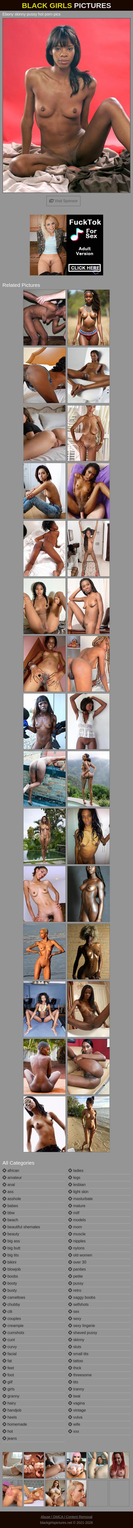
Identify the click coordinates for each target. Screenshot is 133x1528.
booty (9, 1283)
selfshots (78, 1304)
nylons (76, 1248)
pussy (75, 1283)
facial (9, 1354)
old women (80, 1255)
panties (77, 1269)
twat (74, 1396)
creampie (12, 1326)
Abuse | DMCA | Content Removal (66, 1517)
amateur (12, 1178)
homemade (14, 1424)
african (10, 1170)
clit (7, 1311)
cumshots (13, 1333)
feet (8, 1368)
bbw (8, 1213)
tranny (76, 1389)
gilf (7, 1382)
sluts (74, 1347)
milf (73, 1213)
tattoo (75, 1361)
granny (10, 1396)
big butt (11, 1248)
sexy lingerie (81, 1326)
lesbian (77, 1185)
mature (76, 1206)
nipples (77, 1241)
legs (74, 1178)
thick (74, 1368)
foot (8, 1375)
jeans (9, 1438)
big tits (10, 1255)
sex (73, 1311)
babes (10, 1206)
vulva (75, 1417)
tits (73, 1382)
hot (7, 1431)
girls (8, 1389)
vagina (76, 1403)
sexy (74, 1319)
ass (7, 1192)
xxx (73, 1431)
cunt (8, 1340)
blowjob (11, 1269)
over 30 (77, 1262)
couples (11, 1319)
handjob (11, 1410)
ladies (75, 1170)
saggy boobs (81, 1297)
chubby (11, 1304)
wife (74, 1424)
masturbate (80, 1199)
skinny (76, 1340)
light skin (78, 1192)
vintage (77, 1410)
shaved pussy (82, 1333)
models (77, 1220)
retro (74, 1290)
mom (75, 1227)
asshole (11, 1199)
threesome (80, 1375)
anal (8, 1185)
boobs (10, 1276)
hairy (9, 1403)
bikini (9, 1262)
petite (75, 1276)
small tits (78, 1354)
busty (9, 1290)
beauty (10, 1234)
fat (7, 1361)
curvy (9, 1347)
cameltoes (13, 1297)
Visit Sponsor (63, 201)
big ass (11, 1241)
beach (10, 1220)
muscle (77, 1234)
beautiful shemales (21, 1227)
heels (9, 1417)
